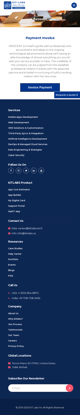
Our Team (13, 335)
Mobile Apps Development (23, 117)
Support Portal (16, 206)
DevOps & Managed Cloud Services (27, 144)
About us (13, 313)
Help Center (15, 254)
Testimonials (15, 329)
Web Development (18, 122)
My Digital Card (16, 200)
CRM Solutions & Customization (25, 128)
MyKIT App (14, 211)
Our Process (15, 324)
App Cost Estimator (19, 189)
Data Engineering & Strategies (25, 149)
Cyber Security (16, 155)
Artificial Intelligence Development (27, 138)
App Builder (14, 195)
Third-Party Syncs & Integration (26, 133)
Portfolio (13, 259)
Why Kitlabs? (15, 318)
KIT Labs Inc (35, 407)
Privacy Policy (16, 346)
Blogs (11, 270)
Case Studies (15, 248)
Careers (12, 340)
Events (12, 264)
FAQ (10, 275)
